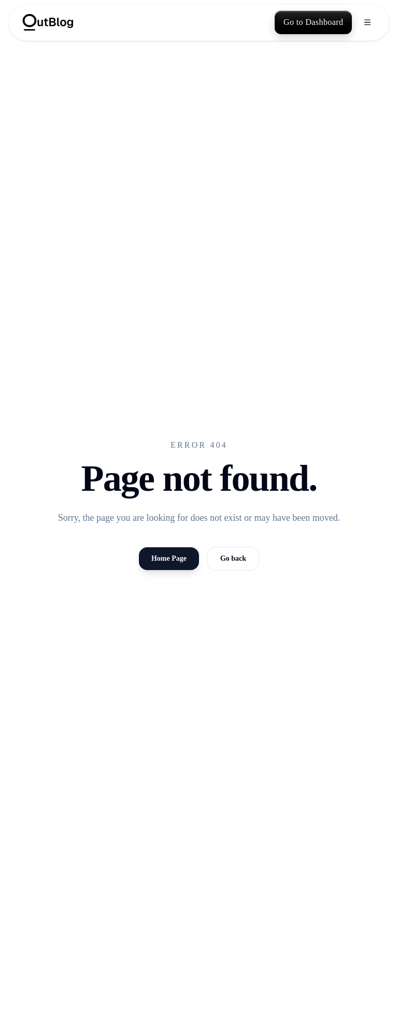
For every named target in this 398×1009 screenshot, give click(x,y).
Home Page (169, 558)
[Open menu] (367, 22)
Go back (233, 558)
